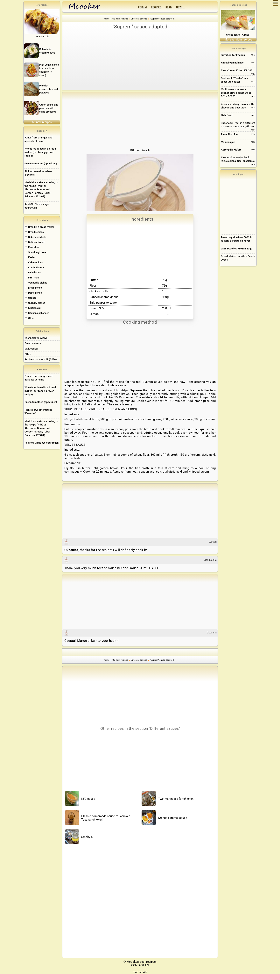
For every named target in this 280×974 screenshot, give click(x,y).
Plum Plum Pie (229, 134)
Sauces (32, 297)
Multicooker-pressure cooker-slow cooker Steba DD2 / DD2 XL (236, 93)
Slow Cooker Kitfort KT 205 (236, 70)
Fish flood (226, 115)
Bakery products (37, 237)
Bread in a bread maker (41, 226)
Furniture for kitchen (233, 55)
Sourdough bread (37, 252)
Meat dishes (35, 287)
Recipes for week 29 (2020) (40, 359)
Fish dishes (34, 272)
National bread (36, 242)
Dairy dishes (35, 292)
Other (31, 318)
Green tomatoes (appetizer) (40, 163)
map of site (140, 972)
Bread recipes (36, 232)
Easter (31, 257)
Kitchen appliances (38, 313)
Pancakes (33, 247)
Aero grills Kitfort (231, 149)
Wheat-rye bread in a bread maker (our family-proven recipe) (40, 152)
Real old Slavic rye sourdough (41, 442)
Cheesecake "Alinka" (238, 34)
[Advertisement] (140, 59)
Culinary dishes (36, 302)
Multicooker (34, 307)
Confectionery (36, 267)
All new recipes (42, 122)
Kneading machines (232, 62)
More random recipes (238, 39)
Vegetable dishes (37, 282)
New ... (180, 7)
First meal (33, 277)
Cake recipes (35, 262)
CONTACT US (140, 965)
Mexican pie (228, 142)
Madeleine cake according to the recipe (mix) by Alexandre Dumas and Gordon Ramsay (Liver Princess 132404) (41, 189)
